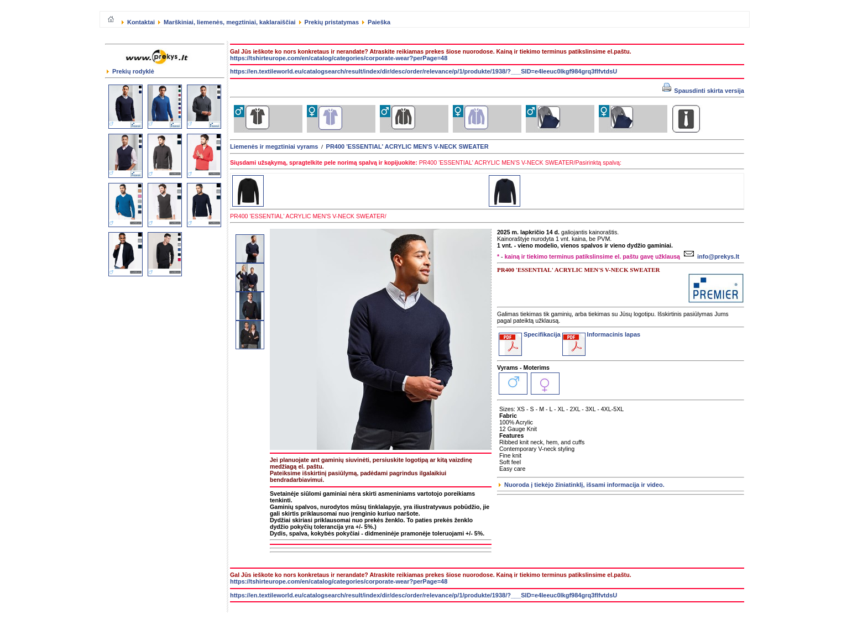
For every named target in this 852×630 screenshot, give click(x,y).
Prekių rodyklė (130, 71)
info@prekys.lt (710, 256)
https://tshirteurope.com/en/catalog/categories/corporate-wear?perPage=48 (338, 58)
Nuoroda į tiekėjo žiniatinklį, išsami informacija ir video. (582, 484)
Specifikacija (530, 334)
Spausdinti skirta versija (703, 90)
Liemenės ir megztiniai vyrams (274, 146)
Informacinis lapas (601, 334)
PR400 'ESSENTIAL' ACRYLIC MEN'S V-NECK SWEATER (407, 146)
